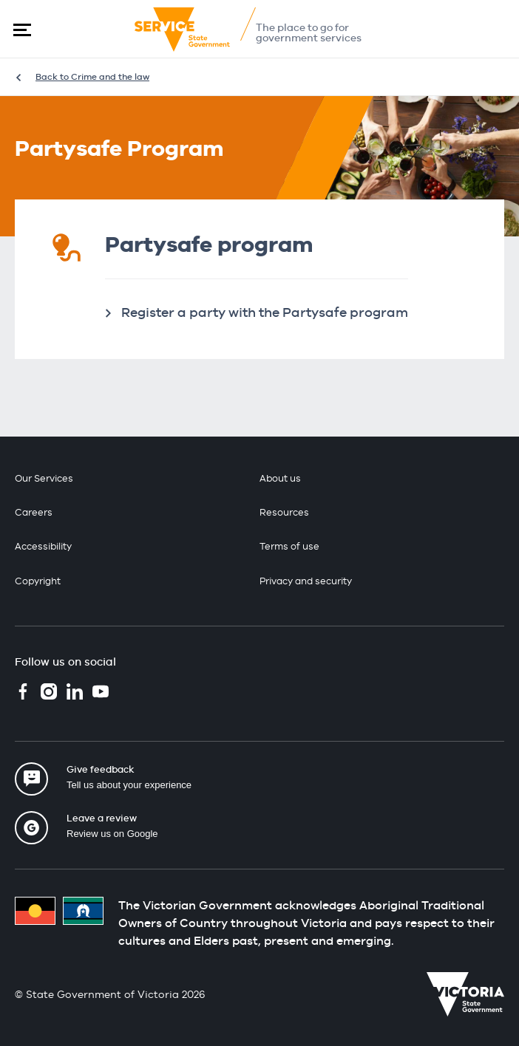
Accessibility (43, 546)
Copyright (38, 581)
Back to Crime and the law (92, 77)
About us (280, 478)
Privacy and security (306, 581)
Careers (33, 512)
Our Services (44, 478)
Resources (284, 512)
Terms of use (289, 546)
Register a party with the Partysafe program (264, 312)
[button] (22, 29)
